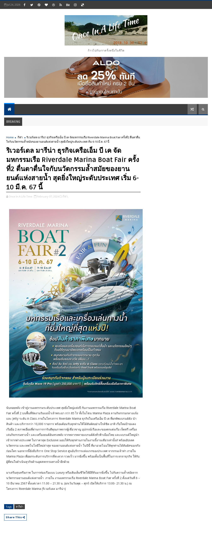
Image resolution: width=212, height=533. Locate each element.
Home (10, 137)
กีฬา (20, 137)
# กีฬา (19, 506)
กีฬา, (65, 196)
